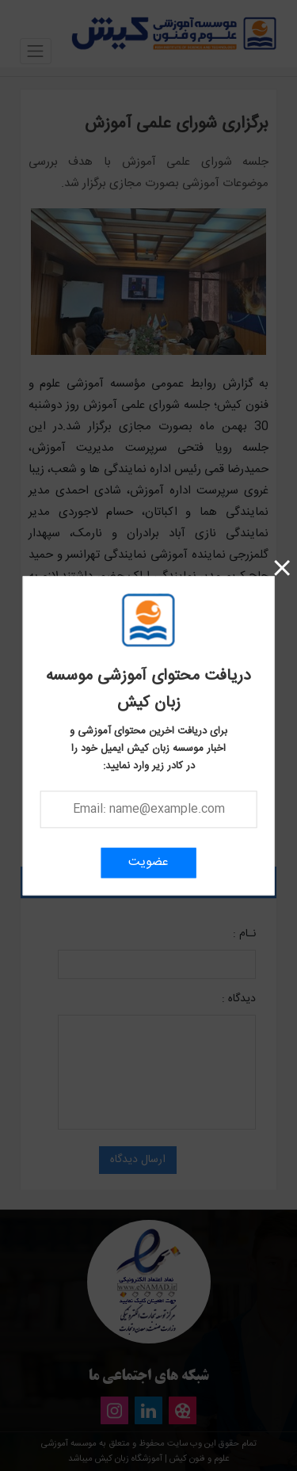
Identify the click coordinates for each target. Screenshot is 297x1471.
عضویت (148, 862)
